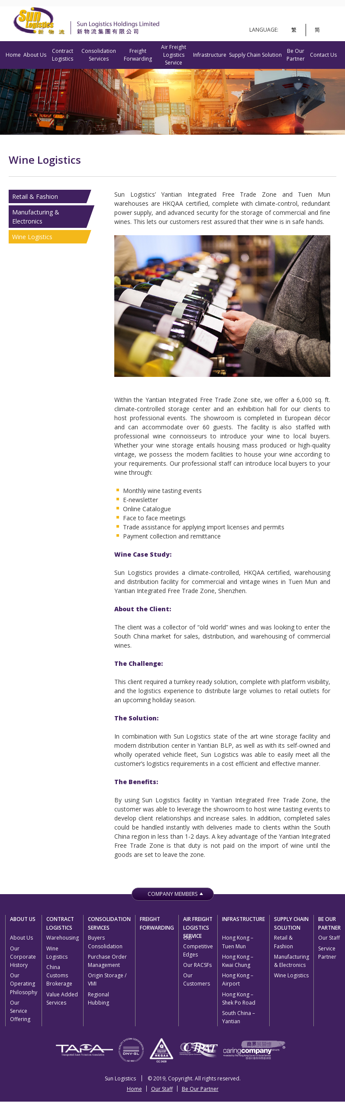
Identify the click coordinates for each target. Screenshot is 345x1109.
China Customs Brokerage (59, 975)
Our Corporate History (23, 957)
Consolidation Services (98, 54)
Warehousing (62, 937)
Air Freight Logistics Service (173, 54)
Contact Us (323, 54)
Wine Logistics (32, 237)
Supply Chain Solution (255, 54)
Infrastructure (209, 54)
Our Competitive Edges (198, 946)
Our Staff (329, 937)
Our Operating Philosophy (23, 984)
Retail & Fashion (35, 196)
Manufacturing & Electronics (35, 216)
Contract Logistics (62, 54)
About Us (34, 54)
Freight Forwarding (138, 54)
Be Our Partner (296, 54)
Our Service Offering (20, 1011)
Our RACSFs (197, 965)
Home (13, 54)
